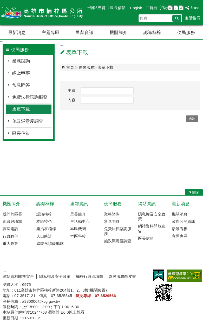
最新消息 (17, 32)
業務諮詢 (21, 61)
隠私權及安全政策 (151, 216)
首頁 (70, 67)
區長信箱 (118, 7)
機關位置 (98, 290)
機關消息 (179, 214)
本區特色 (44, 221)
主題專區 (51, 32)
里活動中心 (80, 221)
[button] (176, 18)
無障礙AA (184, 276)
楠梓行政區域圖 (89, 276)
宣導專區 (179, 236)
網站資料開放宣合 (18, 276)
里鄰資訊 (84, 32)
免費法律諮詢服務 (30, 97)
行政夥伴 (10, 236)
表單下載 (21, 109)
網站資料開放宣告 (151, 228)
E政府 (158, 275)
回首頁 (151, 7)
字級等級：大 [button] (181, 7)
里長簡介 (78, 214)
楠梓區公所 (44, 12)
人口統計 (44, 236)
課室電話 (10, 228)
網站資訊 (147, 203)
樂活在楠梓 (46, 228)
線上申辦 (21, 73)
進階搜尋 (192, 18)
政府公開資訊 (183, 221)
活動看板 (179, 228)
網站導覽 (98, 7)
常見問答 (21, 85)
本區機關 (78, 228)
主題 (71, 90)
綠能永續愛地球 (50, 243)
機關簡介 (118, 32)
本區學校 (78, 236)
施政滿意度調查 (27, 121)
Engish (135, 8)
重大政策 (10, 243)
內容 (71, 100)
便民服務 (186, 32)
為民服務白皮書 (122, 276)
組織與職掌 (12, 221)
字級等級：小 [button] (170, 7)
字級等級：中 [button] (175, 7)
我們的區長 (12, 214)
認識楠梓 (152, 32)
